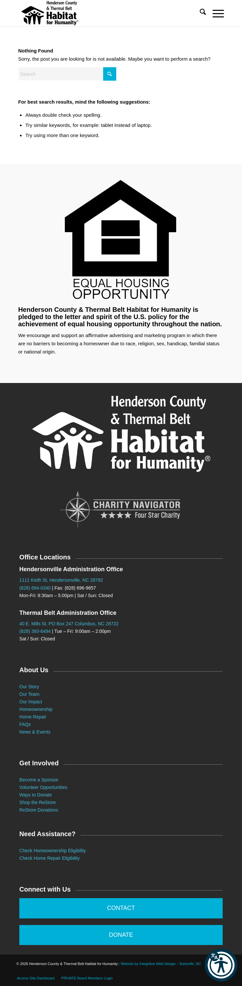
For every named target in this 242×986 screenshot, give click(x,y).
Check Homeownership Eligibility (52, 850)
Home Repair (32, 716)
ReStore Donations (38, 810)
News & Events (34, 731)
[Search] (199, 13)
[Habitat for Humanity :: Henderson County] (100, 13)
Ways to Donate (35, 794)
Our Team (30, 694)
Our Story (29, 686)
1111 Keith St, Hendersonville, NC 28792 (61, 580)
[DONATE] (121, 935)
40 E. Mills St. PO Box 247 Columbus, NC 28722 (69, 623)
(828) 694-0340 (35, 588)
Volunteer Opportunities (43, 787)
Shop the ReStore (37, 802)
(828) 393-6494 (35, 631)
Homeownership (35, 709)
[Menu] (215, 13)
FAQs (25, 724)
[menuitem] (199, 13)
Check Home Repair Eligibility (49, 858)
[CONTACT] (121, 908)
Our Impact (30, 701)
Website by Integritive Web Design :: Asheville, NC (161, 964)
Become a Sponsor (38, 779)
